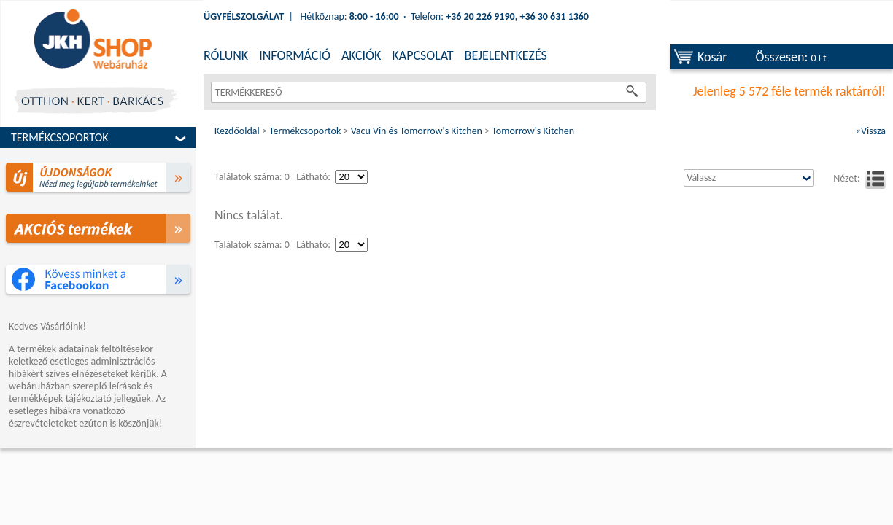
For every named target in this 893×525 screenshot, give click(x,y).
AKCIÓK (361, 55)
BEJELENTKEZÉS (506, 55)
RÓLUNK (226, 55)
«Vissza (871, 131)
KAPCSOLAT (422, 55)
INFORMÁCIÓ (294, 55)
